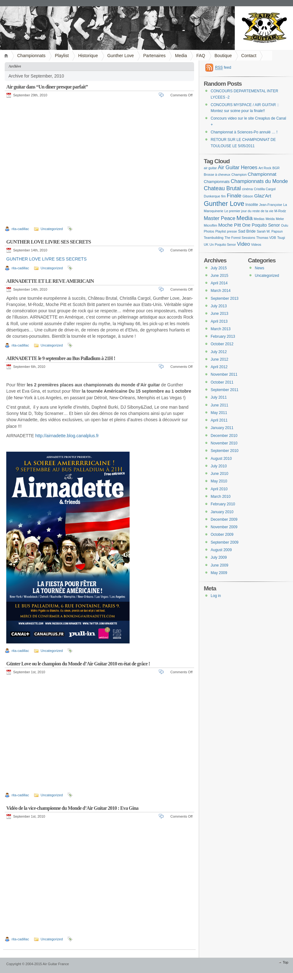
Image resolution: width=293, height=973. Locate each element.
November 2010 (224, 443)
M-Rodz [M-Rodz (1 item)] (280, 211)
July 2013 (219, 306)
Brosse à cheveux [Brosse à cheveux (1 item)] (217, 174)
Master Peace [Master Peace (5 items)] (219, 218)
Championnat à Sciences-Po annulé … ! (244, 132)
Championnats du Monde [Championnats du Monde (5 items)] (259, 181)
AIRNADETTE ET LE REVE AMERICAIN (50, 281)
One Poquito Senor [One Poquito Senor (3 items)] (261, 225)
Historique (88, 55)
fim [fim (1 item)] (223, 196)
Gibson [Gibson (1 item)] (248, 196)
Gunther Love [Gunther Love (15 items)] (224, 203)
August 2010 (221, 458)
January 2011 (222, 428)
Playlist (62, 55)
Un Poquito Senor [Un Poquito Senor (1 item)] (222, 244)
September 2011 (225, 390)
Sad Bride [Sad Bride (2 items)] (246, 231)
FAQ (200, 55)
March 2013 (220, 329)
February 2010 (223, 504)
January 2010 (222, 512)
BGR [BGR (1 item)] (276, 168)
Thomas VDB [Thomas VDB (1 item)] (266, 237)
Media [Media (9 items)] (244, 218)
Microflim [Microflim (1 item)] (210, 225)
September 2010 (225, 451)
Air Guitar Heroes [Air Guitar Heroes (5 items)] (237, 167)
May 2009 (219, 573)
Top (285, 962)
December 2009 (224, 519)
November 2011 (224, 374)
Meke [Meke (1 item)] (280, 219)
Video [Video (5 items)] (243, 244)
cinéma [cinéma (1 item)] (247, 189)
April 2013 (219, 321)
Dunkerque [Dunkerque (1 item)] (212, 196)
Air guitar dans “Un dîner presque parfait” (47, 86)
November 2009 (224, 527)
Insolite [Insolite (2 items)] (251, 204)
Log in (216, 596)
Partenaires (154, 55)
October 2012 (222, 344)
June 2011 (219, 405)
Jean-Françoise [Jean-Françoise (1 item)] (270, 205)
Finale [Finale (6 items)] (234, 195)
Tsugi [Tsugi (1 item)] (281, 237)
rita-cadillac (20, 229)
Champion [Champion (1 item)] (239, 174)
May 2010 (219, 481)
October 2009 (222, 534)
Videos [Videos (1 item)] (256, 244)
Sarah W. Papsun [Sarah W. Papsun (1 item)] (270, 231)
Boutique (223, 55)
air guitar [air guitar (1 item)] (210, 168)
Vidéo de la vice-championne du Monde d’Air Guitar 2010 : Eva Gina (72, 808)
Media (181, 55)
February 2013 (223, 336)
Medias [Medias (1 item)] (259, 219)
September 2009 (225, 542)
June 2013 (219, 313)
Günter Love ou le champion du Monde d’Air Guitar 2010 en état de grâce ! (78, 663)
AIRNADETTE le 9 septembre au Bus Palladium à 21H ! (60, 358)
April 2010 (219, 489)
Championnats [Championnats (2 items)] (217, 181)
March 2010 (220, 496)
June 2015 (219, 275)
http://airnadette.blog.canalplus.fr (67, 435)
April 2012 (219, 367)
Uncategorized (52, 229)
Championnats (31, 55)
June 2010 (219, 473)
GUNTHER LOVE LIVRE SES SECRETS (48, 242)
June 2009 (219, 565)
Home (7, 56)
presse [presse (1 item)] (232, 231)
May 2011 (219, 413)
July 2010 (219, 466)
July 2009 (219, 557)
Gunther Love (120, 55)
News (259, 268)
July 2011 (219, 397)
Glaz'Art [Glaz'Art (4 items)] (262, 195)
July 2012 (219, 352)
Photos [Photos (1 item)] (209, 231)
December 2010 (224, 435)
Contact (248, 55)
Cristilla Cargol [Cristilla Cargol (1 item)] (264, 189)
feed (223, 67)
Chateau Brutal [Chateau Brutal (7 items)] (222, 188)
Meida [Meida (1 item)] (270, 219)
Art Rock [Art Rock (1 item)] (265, 168)
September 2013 (225, 298)
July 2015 (219, 268)
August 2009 (221, 550)
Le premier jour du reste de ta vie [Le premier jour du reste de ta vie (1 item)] (248, 211)
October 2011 (222, 382)
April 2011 (219, 420)
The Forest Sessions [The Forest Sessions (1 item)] (239, 237)
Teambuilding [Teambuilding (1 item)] (214, 237)
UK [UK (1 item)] (206, 244)
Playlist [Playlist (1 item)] (220, 231)
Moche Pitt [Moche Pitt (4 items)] (229, 225)
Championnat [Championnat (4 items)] (262, 174)
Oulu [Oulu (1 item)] (284, 225)
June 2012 (219, 359)
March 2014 (220, 290)
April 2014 (219, 283)
